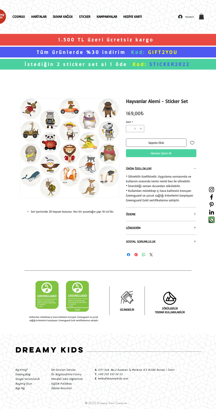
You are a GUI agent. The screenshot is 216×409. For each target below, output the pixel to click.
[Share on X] (151, 254)
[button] (201, 16)
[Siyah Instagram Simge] (211, 189)
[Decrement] (129, 128)
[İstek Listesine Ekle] (192, 143)
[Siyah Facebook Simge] (211, 197)
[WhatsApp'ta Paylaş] (143, 254)
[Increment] (141, 128)
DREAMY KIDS (49, 350)
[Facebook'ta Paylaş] (128, 254)
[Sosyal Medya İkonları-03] (211, 219)
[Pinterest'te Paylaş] (136, 254)
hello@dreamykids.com (113, 378)
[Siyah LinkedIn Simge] (211, 212)
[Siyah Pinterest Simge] (211, 204)
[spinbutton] (135, 128)
